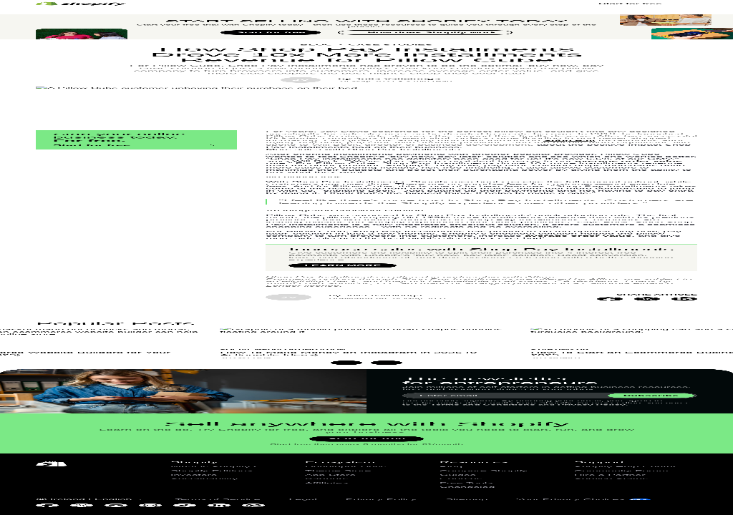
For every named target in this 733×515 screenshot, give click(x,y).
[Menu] (691, 25)
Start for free (270, 229)
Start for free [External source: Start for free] (630, 25)
